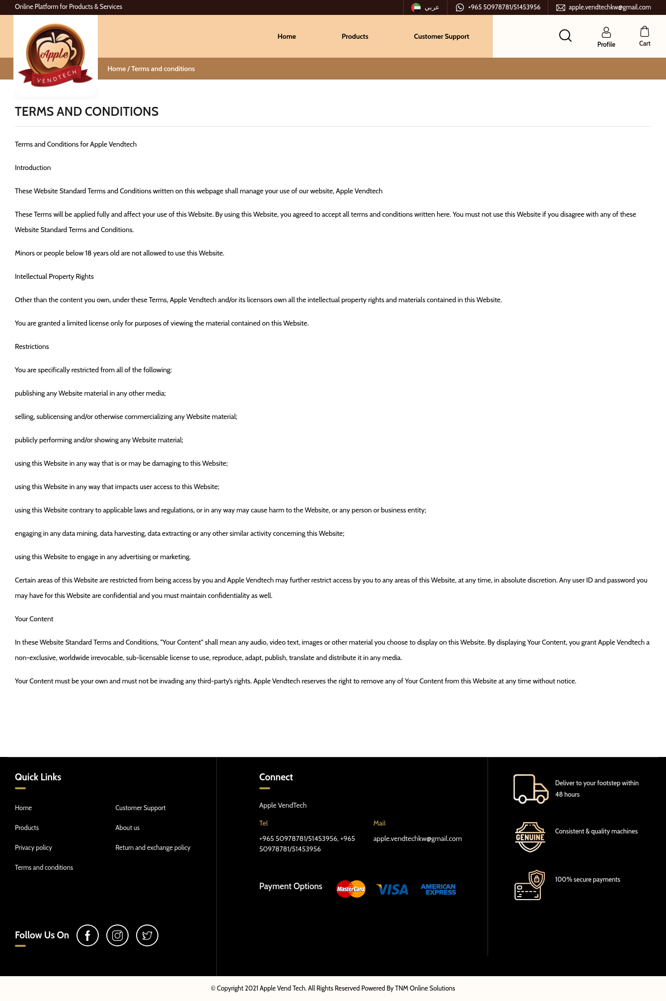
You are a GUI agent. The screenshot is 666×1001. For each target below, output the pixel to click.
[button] (565, 35)
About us (128, 828)
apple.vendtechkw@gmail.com (603, 7)
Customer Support (441, 36)
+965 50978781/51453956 (497, 7)
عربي (425, 7)
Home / (119, 68)
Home (287, 36)
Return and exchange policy (153, 847)
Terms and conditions (163, 68)
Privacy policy (33, 847)
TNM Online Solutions (425, 988)
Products (355, 36)
